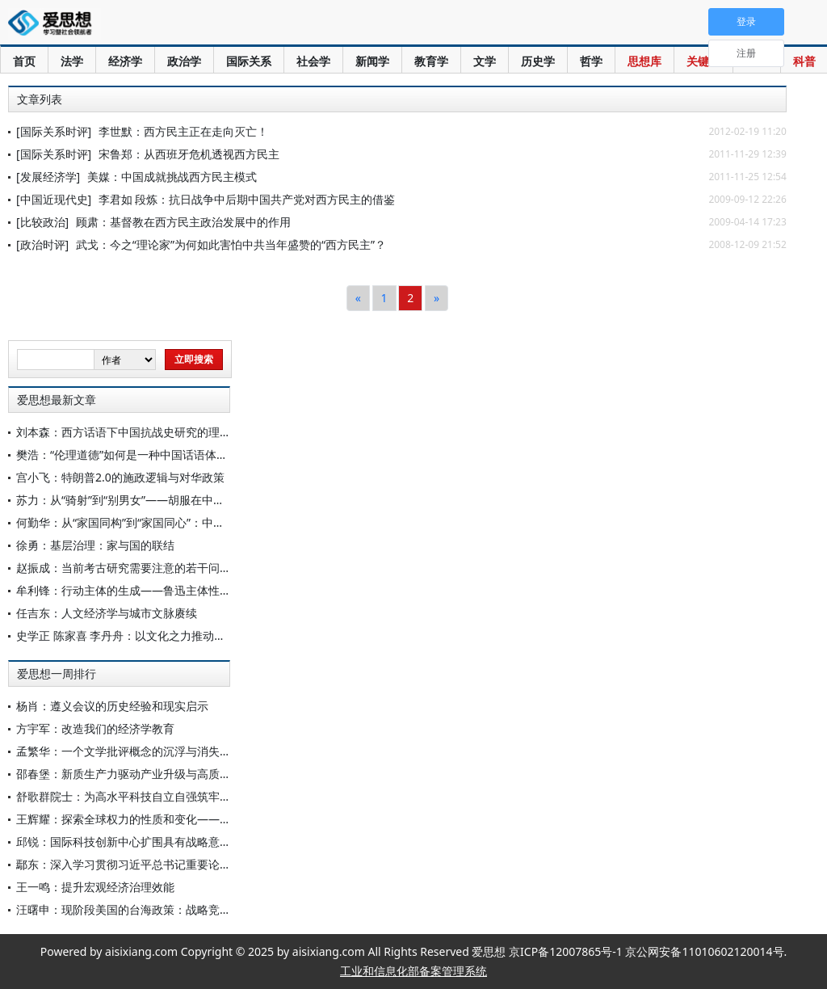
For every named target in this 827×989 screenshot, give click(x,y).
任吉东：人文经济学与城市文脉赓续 (106, 613)
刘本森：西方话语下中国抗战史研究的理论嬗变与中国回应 (163, 432)
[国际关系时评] (53, 131)
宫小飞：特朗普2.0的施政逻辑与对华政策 (120, 477)
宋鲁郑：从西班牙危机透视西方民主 (189, 154)
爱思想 (54, 24)
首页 (24, 61)
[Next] (436, 298)
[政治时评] (42, 244)
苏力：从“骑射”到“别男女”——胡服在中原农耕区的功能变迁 (165, 499)
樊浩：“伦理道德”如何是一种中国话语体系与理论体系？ (156, 454)
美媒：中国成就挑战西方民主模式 (172, 176)
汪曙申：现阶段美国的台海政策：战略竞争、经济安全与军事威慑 (180, 909)
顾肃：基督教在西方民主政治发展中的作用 (183, 221)
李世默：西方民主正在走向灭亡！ (183, 131)
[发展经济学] (48, 176)
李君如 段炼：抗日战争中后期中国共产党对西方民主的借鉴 (247, 199)
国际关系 (248, 61)
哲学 (591, 61)
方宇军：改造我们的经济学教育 (95, 728)
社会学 (313, 61)
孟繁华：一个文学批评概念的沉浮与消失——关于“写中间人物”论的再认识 (201, 751)
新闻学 (372, 61)
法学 (72, 61)
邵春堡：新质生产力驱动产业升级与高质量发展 (135, 773)
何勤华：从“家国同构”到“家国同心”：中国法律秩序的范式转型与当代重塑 (199, 522)
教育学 (431, 61)
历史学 (538, 61)
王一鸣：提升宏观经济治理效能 (95, 886)
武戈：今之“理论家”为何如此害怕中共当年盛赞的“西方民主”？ (231, 244)
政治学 (184, 61)
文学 (484, 61)
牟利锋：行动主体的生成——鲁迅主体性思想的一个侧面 (157, 590)
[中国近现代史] (53, 199)
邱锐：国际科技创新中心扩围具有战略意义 (123, 841)
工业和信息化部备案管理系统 (413, 970)
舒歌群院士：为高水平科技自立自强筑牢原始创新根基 (152, 796)
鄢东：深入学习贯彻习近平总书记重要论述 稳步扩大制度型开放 (176, 864)
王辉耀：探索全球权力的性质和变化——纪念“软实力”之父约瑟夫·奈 (185, 819)
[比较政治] (42, 221)
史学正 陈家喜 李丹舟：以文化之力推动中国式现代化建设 (160, 635)
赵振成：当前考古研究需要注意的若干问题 (123, 567)
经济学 (125, 61)
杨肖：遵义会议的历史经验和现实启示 (112, 705)
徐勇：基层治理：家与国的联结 (95, 545)
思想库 (644, 61)
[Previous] (358, 298)
